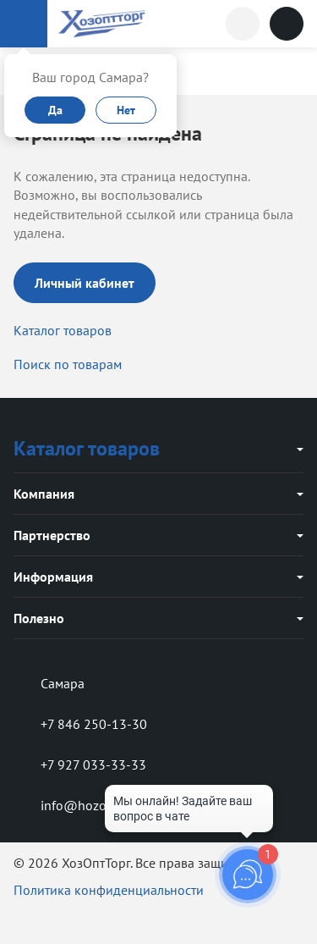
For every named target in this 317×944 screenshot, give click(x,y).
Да (55, 110)
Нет (126, 110)
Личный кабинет (84, 282)
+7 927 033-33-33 (80, 764)
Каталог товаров (63, 330)
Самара (49, 683)
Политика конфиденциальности (109, 889)
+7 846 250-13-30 (80, 724)
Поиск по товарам (68, 364)
